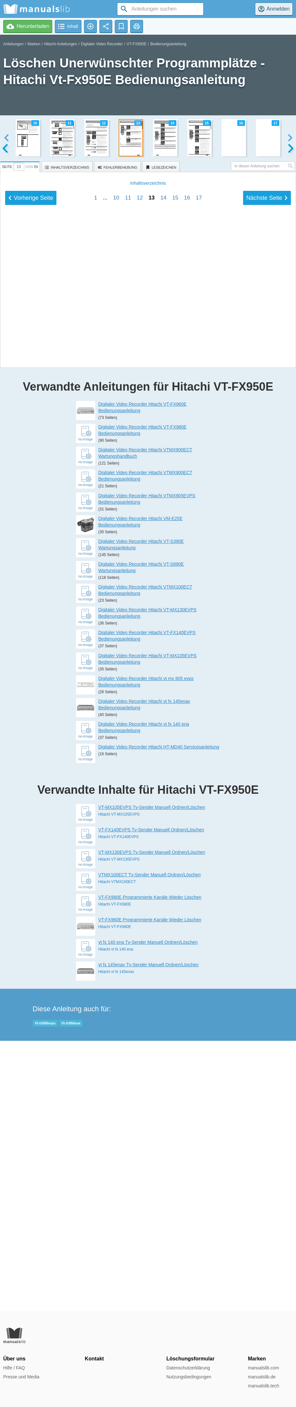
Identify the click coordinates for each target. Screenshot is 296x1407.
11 (128, 596)
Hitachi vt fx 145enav (116, 1242)
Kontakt (94, 1358)
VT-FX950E (137, 44)
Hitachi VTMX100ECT (117, 1152)
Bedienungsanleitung (168, 44)
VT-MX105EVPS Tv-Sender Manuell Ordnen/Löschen (151, 1077)
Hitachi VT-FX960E (114, 1197)
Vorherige (30, 596)
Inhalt (148, 581)
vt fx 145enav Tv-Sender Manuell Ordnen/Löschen (148, 1234)
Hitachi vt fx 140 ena (115, 1219)
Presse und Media (21, 1376)
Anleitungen (13, 44)
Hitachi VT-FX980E (114, 1174)
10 (116, 596)
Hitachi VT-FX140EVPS (118, 1107)
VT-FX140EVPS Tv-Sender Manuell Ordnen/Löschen (151, 1099)
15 (175, 596)
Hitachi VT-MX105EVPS (119, 1084)
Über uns (14, 1358)
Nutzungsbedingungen (188, 1376)
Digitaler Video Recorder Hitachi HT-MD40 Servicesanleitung (158, 1017)
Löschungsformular (190, 1358)
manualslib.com (263, 1367)
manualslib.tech (263, 1385)
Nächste (267, 596)
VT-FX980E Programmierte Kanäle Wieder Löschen (149, 1167)
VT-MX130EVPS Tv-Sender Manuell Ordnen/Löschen (151, 1122)
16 (187, 596)
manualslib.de (261, 1376)
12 (140, 596)
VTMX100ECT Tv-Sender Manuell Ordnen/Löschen (149, 1144)
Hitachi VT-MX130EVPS (119, 1129)
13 (151, 596)
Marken (33, 44)
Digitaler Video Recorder (102, 44)
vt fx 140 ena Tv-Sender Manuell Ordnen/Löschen (148, 1212)
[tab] (20, 165)
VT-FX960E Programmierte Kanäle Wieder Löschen (149, 1189)
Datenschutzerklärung (188, 1367)
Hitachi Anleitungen (60, 44)
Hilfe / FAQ (14, 1367)
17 (199, 596)
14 (163, 596)
